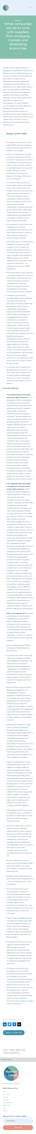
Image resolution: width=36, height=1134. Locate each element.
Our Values (6, 1100)
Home (4, 1091)
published (6, 70)
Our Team (6, 1097)
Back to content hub (14, 1033)
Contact (5, 1110)
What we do (6, 1094)
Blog (4, 1108)
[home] (6, 7)
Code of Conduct (7, 1102)
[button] (30, 8)
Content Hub (6, 1105)
